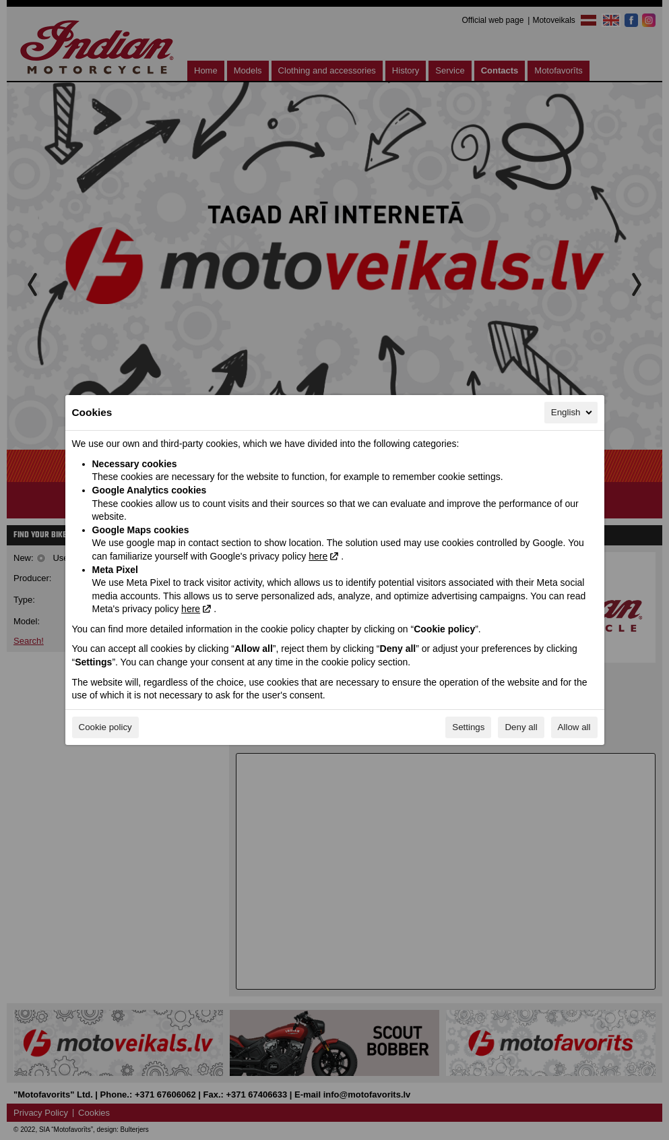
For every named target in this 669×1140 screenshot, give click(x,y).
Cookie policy (105, 727)
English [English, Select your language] (572, 412)
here (318, 556)
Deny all (521, 727)
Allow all (574, 727)
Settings (468, 727)
